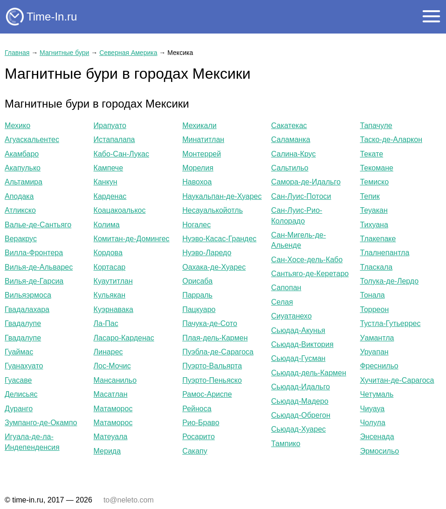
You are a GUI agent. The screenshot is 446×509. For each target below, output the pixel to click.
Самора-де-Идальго (306, 182)
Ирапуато (110, 125)
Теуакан (373, 210)
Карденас (110, 196)
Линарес (108, 352)
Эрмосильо (379, 451)
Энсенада (377, 437)
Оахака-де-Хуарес (214, 267)
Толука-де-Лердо (389, 281)
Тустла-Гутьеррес (390, 323)
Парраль (197, 295)
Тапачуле (376, 125)
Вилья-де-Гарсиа (34, 281)
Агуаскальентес (32, 139)
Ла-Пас (106, 323)
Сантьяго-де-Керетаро (310, 274)
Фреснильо (379, 366)
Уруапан (374, 352)
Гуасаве (18, 380)
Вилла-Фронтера (34, 253)
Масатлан (111, 394)
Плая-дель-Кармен (214, 338)
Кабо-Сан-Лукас (121, 154)
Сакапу (194, 451)
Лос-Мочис (112, 366)
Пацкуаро (198, 309)
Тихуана (374, 225)
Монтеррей (201, 154)
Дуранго (19, 409)
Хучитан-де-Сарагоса (397, 380)
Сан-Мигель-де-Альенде (298, 240)
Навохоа (197, 182)
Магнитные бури (64, 52)
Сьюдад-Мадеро (300, 401)
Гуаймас (19, 352)
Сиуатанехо (291, 316)
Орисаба (197, 281)
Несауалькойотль (212, 210)
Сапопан (286, 288)
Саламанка (290, 139)
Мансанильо (115, 380)
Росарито (198, 437)
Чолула (372, 423)
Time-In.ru (52, 16)
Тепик (369, 196)
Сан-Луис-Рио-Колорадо (296, 215)
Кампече (108, 168)
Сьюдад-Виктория (302, 344)
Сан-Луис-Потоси (301, 196)
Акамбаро (22, 154)
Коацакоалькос (120, 210)
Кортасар (110, 267)
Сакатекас (289, 125)
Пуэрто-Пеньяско (212, 380)
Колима (107, 225)
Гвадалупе (23, 323)
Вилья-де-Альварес (39, 267)
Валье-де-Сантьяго (38, 225)
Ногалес (196, 225)
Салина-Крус (293, 154)
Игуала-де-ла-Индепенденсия (32, 442)
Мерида (107, 451)
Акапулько (23, 168)
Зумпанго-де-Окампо (41, 423)
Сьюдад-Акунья (298, 330)
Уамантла (377, 338)
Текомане (376, 168)
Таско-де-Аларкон (391, 139)
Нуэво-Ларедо (206, 253)
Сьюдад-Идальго (300, 387)
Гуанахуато (24, 366)
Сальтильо (290, 168)
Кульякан (109, 295)
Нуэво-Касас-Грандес (219, 239)
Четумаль (376, 394)
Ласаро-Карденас (124, 338)
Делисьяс (21, 394)
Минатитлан (203, 139)
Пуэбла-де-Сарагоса (218, 352)
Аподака (19, 196)
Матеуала (111, 437)
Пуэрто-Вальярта (212, 366)
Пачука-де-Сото (209, 323)
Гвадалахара (27, 309)
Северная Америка (128, 52)
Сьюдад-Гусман (298, 358)
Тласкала (376, 267)
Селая (282, 302)
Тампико (286, 444)
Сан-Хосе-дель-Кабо (307, 260)
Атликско (20, 210)
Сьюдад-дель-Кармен (308, 373)
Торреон (374, 309)
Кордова (108, 253)
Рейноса (196, 409)
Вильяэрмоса (28, 295)
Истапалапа (114, 139)
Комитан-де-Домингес (132, 239)
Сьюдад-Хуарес (298, 429)
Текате (371, 154)
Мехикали (199, 125)
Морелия (197, 168)
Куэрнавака (113, 309)
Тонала (372, 295)
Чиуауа (372, 409)
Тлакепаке (378, 239)
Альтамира (23, 182)
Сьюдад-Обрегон (300, 415)
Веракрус (21, 239)
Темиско (374, 182)
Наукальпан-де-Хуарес (221, 196)
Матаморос (113, 409)
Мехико (17, 125)
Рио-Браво (200, 423)
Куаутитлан (113, 281)
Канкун (105, 182)
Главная (17, 52)
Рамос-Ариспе (207, 394)
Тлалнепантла (384, 253)
